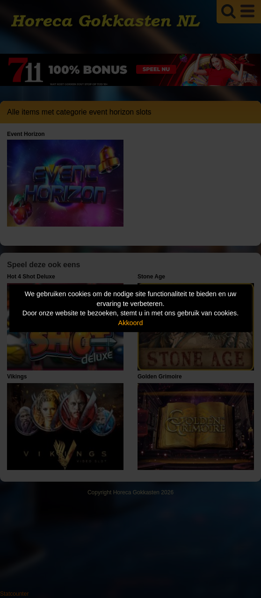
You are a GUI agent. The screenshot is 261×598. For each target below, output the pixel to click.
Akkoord (130, 323)
